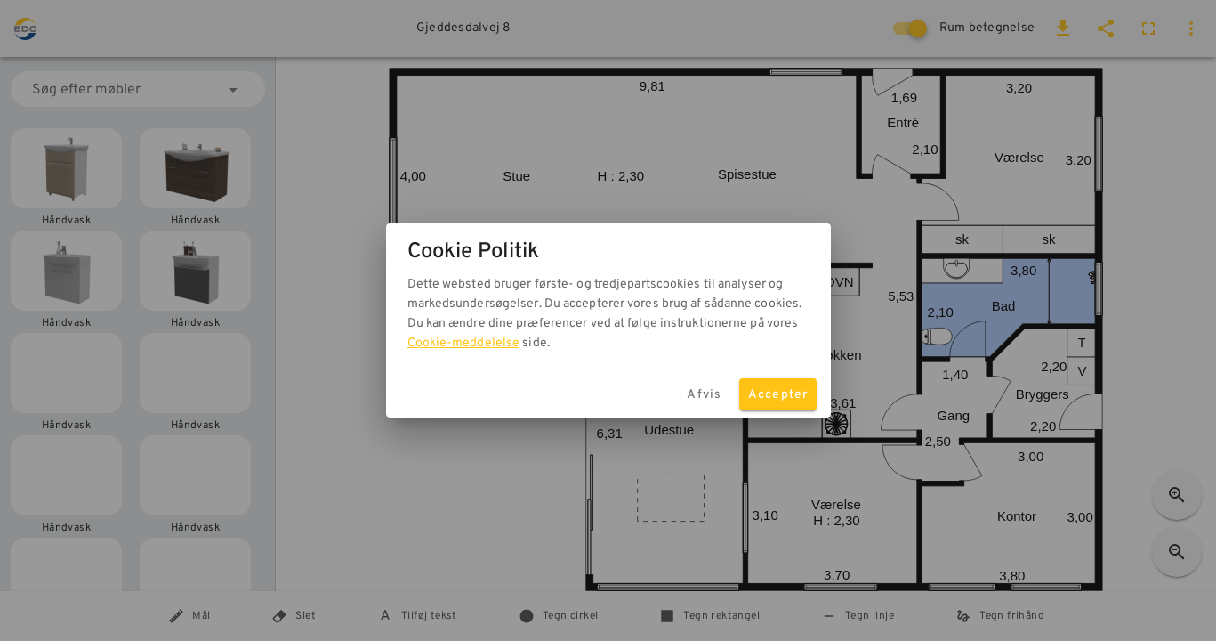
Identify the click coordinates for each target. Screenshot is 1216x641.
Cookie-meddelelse (463, 343)
